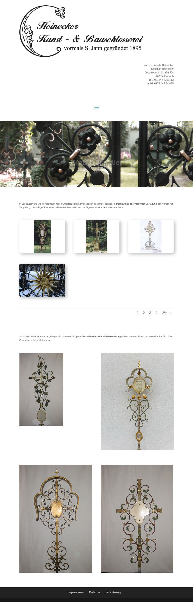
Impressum (75, 592)
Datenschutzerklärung (105, 592)
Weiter (167, 313)
